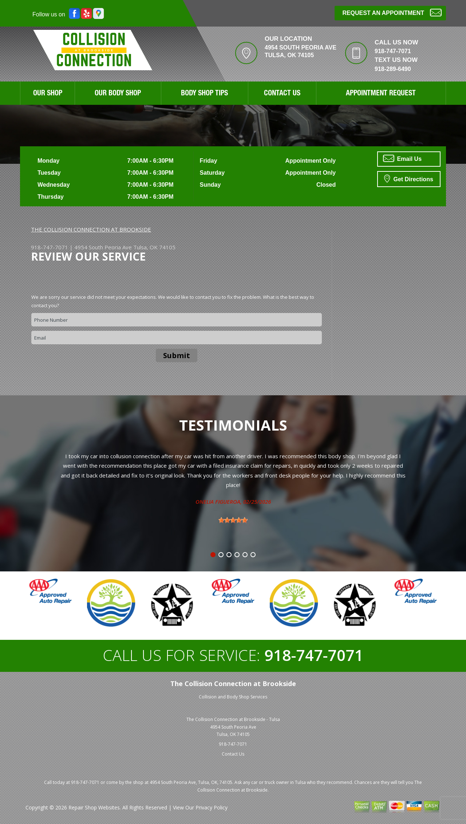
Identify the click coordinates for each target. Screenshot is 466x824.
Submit (176, 355)
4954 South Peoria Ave (103, 247)
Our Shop (47, 94)
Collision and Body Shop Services (233, 697)
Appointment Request (381, 94)
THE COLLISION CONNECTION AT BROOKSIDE (91, 229)
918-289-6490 (393, 69)
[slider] (233, 520)
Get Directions (408, 178)
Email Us (402, 158)
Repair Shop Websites (94, 807)
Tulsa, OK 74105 (154, 247)
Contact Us (282, 94)
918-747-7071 (393, 51)
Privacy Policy (212, 807)
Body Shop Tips (204, 94)
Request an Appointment (392, 12)
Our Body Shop (118, 94)
